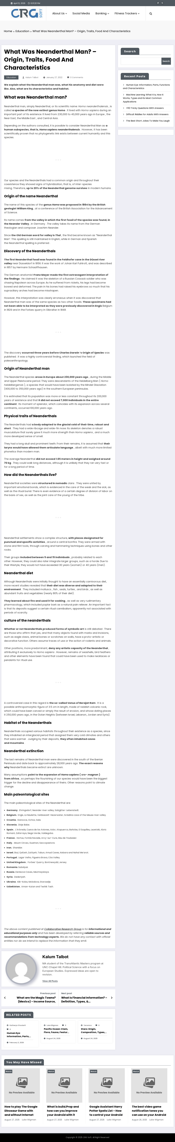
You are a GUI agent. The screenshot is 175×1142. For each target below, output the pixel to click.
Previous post (48, 993)
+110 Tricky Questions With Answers (145, 108)
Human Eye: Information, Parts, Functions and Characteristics (18, 1035)
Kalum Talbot (32, 77)
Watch (9, 1071)
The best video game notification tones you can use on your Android (149, 1111)
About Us (59, 13)
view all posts (50, 981)
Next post (66, 993)
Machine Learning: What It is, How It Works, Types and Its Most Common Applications (143, 98)
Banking (102, 13)
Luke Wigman (52, 1025)
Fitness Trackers (127, 13)
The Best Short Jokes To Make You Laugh (148, 120)
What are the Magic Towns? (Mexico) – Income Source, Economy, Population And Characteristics (36, 1000)
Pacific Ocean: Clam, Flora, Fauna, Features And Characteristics (57, 1030)
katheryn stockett (18, 1025)
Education (11, 77)
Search (130, 51)
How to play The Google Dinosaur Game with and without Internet (21, 1111)
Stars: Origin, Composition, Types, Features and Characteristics (93, 1030)
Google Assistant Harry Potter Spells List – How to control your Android (106, 1111)
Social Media (81, 13)
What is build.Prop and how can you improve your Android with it (63, 1111)
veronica (88, 1025)
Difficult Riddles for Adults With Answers (147, 114)
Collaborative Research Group (62, 929)
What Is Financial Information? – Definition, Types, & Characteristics (84, 1000)
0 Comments (76, 77)
